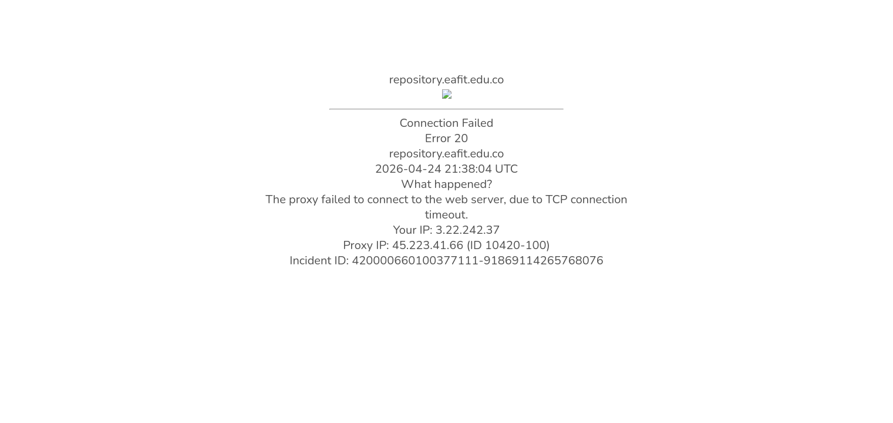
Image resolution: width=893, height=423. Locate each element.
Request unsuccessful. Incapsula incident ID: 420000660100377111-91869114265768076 (446, 211)
